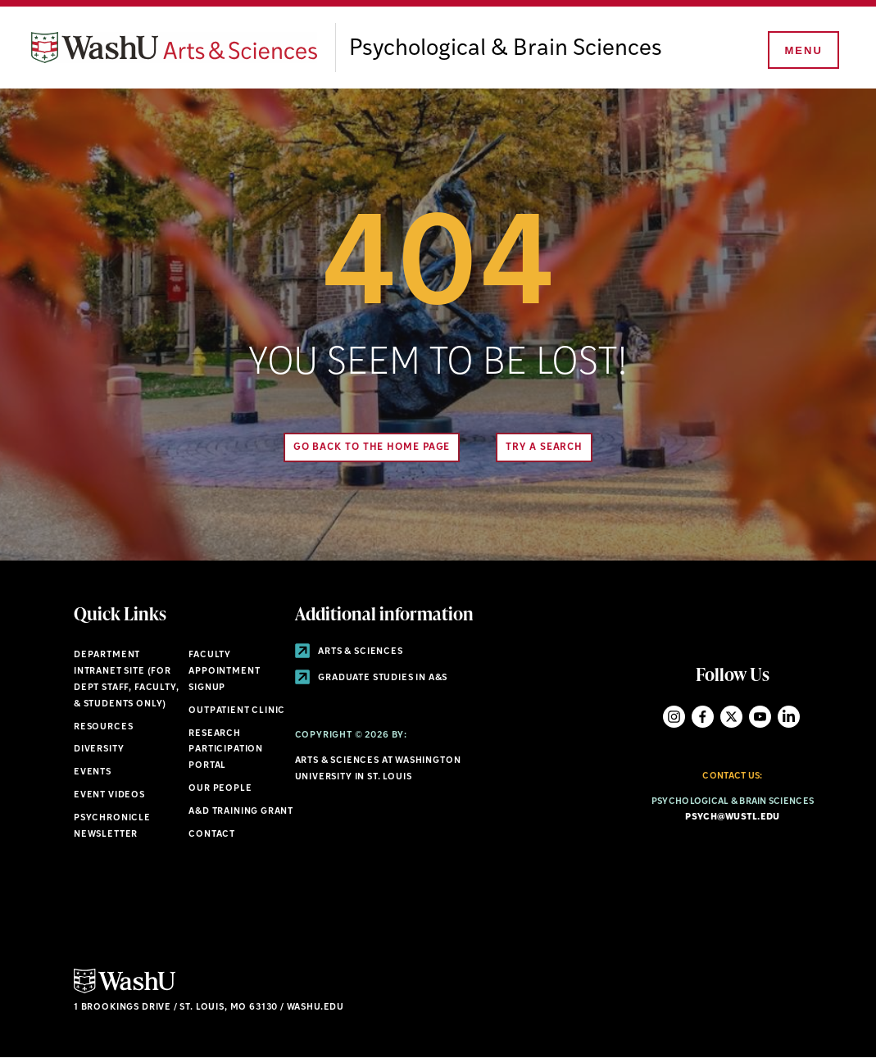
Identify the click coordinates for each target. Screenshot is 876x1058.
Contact (211, 834)
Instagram (674, 717)
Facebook (703, 717)
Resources (103, 727)
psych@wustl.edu (732, 817)
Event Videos (109, 795)
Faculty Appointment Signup (224, 671)
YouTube (760, 717)
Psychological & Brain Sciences (505, 49)
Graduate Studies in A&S (371, 678)
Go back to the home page (372, 447)
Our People (220, 788)
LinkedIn (789, 717)
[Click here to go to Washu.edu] (124, 991)
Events (92, 772)
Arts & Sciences (349, 651)
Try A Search (544, 447)
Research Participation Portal (225, 750)
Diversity (99, 749)
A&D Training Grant (240, 811)
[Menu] (802, 50)
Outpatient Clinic (236, 710)
